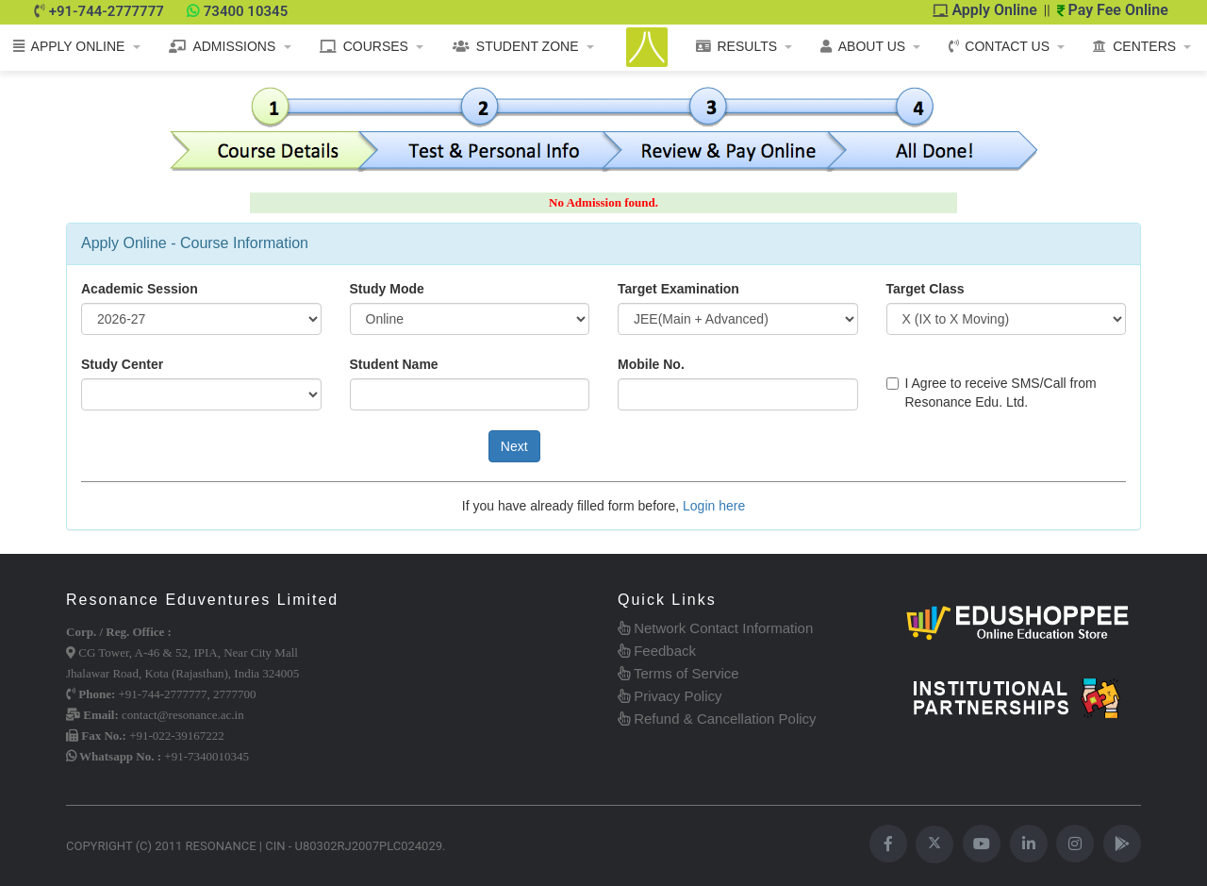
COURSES (364, 46)
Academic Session (139, 288)
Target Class (925, 288)
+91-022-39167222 (176, 735)
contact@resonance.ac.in (183, 715)
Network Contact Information (715, 628)
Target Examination (678, 288)
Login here (714, 505)
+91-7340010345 (206, 756)
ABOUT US (862, 46)
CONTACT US (999, 46)
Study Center (122, 364)
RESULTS (737, 46)
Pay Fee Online (1112, 10)
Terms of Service (678, 673)
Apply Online (985, 10)
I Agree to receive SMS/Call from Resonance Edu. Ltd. (991, 393)
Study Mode (387, 288)
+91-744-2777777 (106, 11)
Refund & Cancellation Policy (717, 718)
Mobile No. (651, 364)
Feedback (657, 651)
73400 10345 (246, 11)
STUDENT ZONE (516, 46)
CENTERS (1134, 46)
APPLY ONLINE (69, 46)
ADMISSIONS (222, 46)
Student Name (394, 364)
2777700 (234, 694)
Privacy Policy (670, 696)
